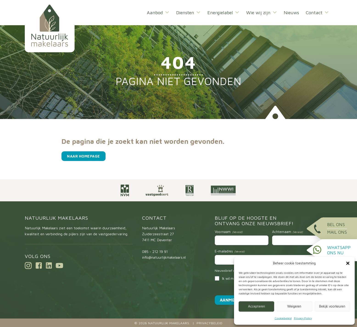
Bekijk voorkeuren (332, 306)
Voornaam (229, 232)
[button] (348, 263)
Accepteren (256, 306)
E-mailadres (230, 251)
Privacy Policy (303, 318)
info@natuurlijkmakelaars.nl (164, 257)
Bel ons (336, 224)
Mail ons (337, 232)
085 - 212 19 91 (155, 251)
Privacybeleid (210, 323)
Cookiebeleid (283, 318)
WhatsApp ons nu (339, 250)
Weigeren (294, 306)
